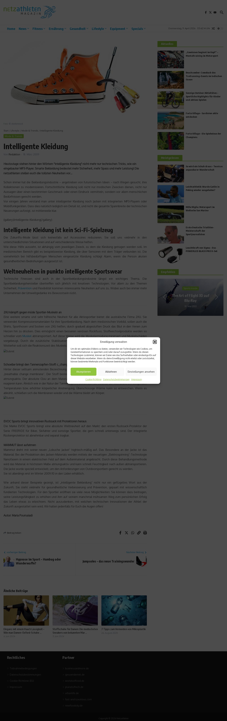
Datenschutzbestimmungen (116, 379)
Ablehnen (111, 371)
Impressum (136, 379)
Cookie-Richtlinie (93, 379)
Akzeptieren (83, 371)
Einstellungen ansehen (141, 371)
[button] (155, 342)
